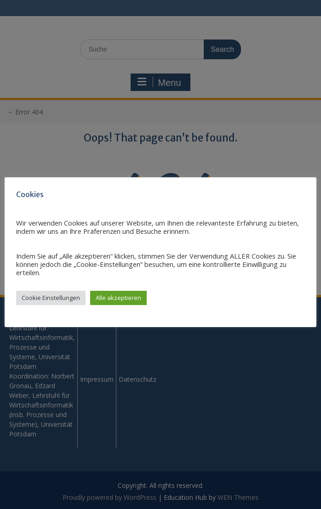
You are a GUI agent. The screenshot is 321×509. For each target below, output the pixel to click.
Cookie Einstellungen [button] (51, 298)
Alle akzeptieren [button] (118, 298)
